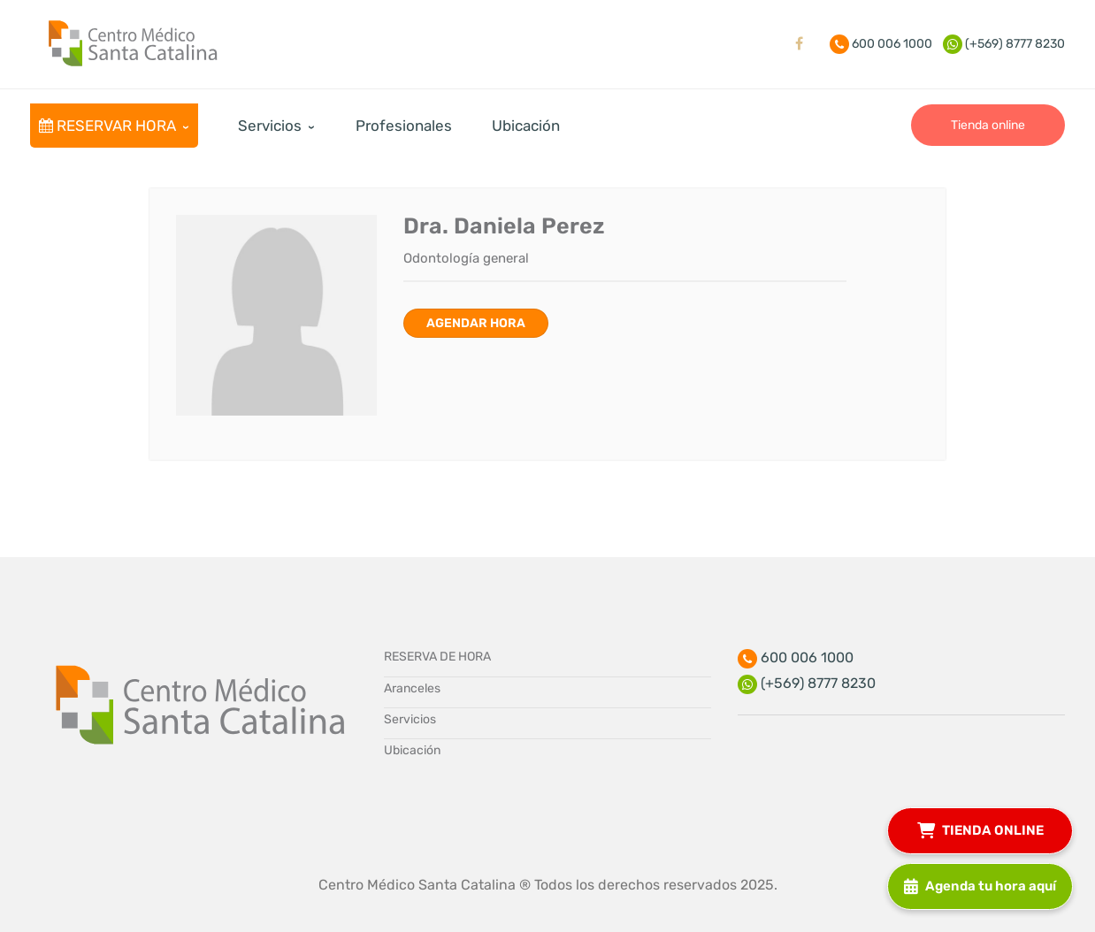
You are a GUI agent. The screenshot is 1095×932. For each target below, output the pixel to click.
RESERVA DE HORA (437, 656)
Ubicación (412, 750)
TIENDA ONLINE (980, 829)
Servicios (410, 719)
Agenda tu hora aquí (980, 884)
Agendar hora (475, 323)
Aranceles (412, 688)
